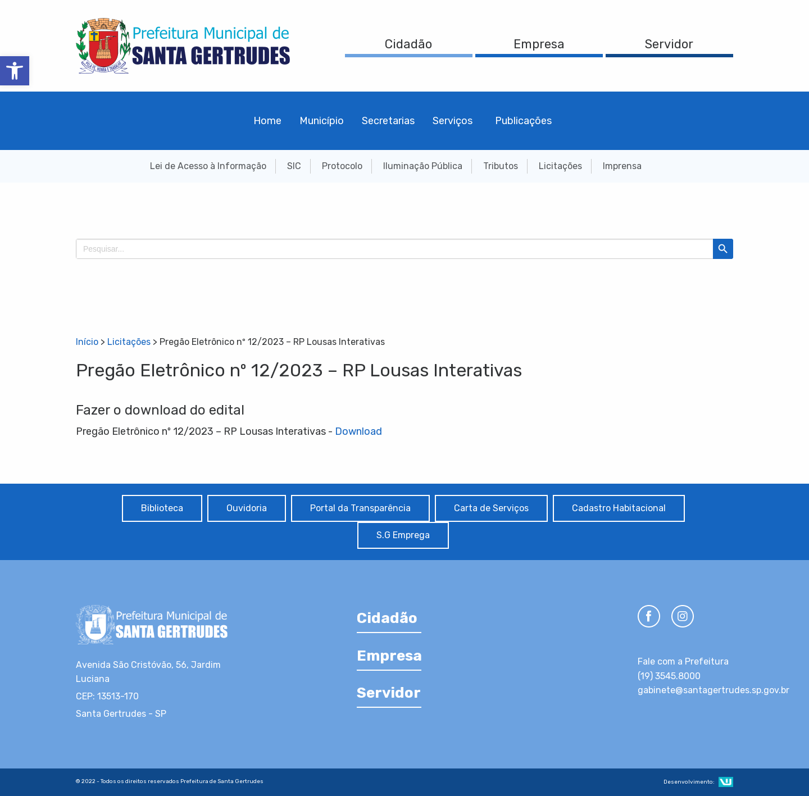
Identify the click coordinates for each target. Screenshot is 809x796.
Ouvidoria (246, 508)
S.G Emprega (403, 535)
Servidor (669, 44)
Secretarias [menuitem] (388, 121)
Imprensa (622, 166)
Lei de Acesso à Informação (208, 166)
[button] (14, 70)
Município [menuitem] (321, 121)
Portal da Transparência (360, 508)
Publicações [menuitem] (523, 121)
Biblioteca (162, 508)
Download (358, 431)
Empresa (539, 44)
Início (87, 341)
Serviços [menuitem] (452, 121)
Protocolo (342, 166)
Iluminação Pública (422, 166)
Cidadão (408, 44)
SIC (294, 166)
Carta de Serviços (491, 508)
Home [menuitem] (267, 121)
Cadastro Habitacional (619, 508)
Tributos (500, 166)
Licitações (560, 166)
